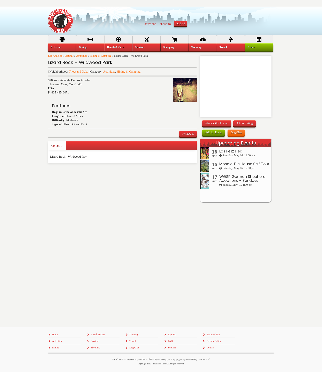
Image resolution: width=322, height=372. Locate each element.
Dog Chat (236, 132)
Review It (188, 133)
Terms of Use (213, 334)
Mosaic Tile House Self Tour (244, 163)
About (57, 145)
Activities (81, 55)
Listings (69, 55)
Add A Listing (244, 123)
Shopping (168, 47)
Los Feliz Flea (230, 151)
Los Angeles (55, 55)
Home (55, 334)
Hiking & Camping (100, 55)
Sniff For (150, 24)
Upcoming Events (236, 143)
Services (139, 47)
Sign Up (172, 334)
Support (172, 347)
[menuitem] (62, 47)
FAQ (170, 341)
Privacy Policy (214, 341)
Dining (83, 47)
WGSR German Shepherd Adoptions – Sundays (242, 178)
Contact (210, 347)
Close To (165, 24)
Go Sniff (180, 23)
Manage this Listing (216, 123)
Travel (223, 47)
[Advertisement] (72, 171)
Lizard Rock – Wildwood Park (80, 62)
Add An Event (213, 132)
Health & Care (115, 47)
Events (251, 47)
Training (196, 47)
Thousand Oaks (78, 71)
